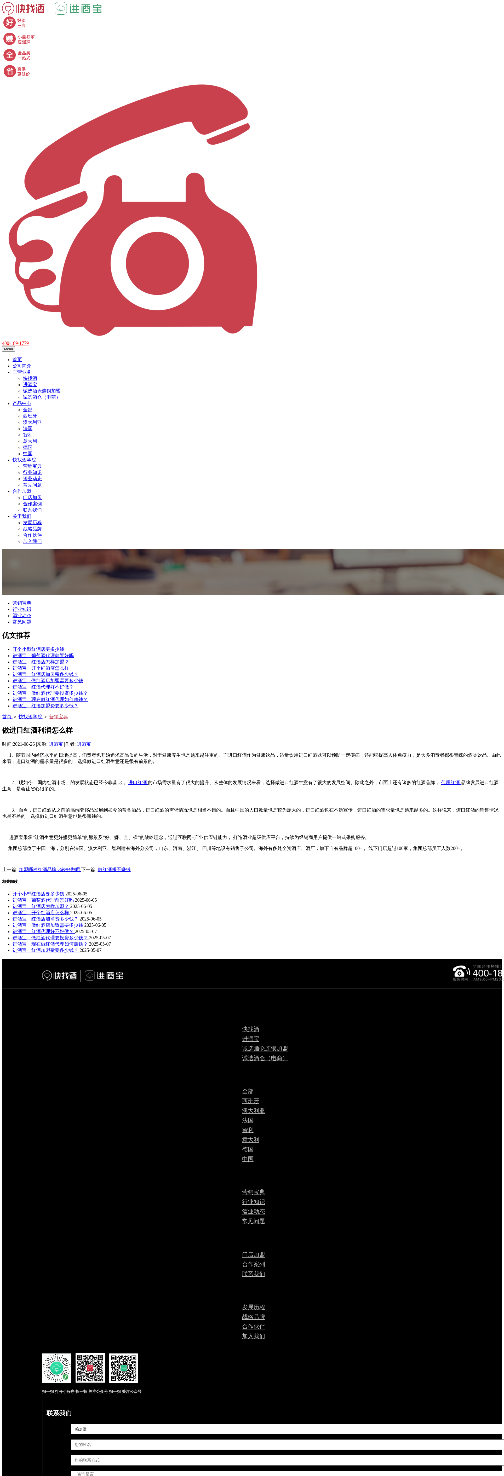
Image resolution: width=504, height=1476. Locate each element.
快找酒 (30, 378)
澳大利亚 (32, 422)
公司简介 (22, 365)
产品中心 (22, 403)
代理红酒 (451, 782)
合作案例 (32, 503)
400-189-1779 (15, 343)
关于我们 (22, 516)
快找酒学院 (24, 459)
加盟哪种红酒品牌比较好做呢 (50, 869)
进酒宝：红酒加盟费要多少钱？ (45, 705)
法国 (27, 428)
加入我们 (32, 541)
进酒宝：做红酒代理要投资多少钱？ (50, 693)
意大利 (30, 441)
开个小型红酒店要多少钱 (38, 649)
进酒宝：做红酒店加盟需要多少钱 (48, 680)
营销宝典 (32, 466)
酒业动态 (32, 478)
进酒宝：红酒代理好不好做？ (43, 687)
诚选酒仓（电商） (42, 397)
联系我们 (32, 510)
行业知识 (32, 472)
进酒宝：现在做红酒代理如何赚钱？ (50, 699)
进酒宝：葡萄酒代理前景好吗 (43, 655)
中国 (27, 453)
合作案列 (253, 1264)
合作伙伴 (32, 535)
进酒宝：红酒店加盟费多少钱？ (45, 674)
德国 (27, 447)
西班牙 (30, 416)
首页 (17, 359)
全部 (27, 409)
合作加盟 (22, 491)
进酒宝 (30, 384)
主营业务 (22, 372)
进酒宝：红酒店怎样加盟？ (41, 661)
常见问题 (32, 485)
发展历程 (32, 522)
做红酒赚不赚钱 (114, 869)
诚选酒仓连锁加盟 (42, 390)
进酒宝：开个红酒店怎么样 (41, 668)
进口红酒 (138, 782)
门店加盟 (32, 497)
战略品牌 (32, 528)
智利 (27, 434)
